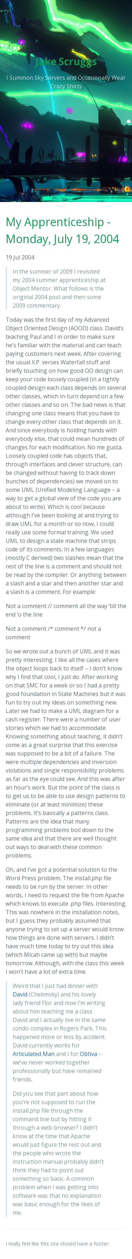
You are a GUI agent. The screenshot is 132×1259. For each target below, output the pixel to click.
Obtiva (88, 1054)
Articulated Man (34, 1054)
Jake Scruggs (66, 61)
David (20, 994)
